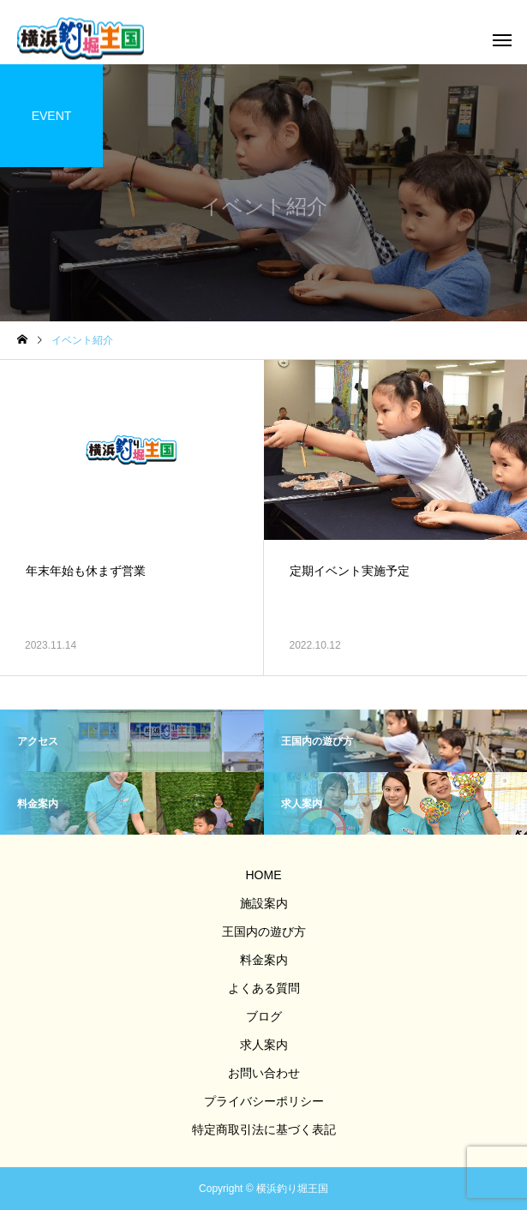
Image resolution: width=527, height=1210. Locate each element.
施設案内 (264, 903)
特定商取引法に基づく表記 (264, 1129)
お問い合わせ (264, 1073)
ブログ (264, 1016)
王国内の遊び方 (264, 931)
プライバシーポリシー (264, 1101)
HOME (264, 875)
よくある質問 (264, 988)
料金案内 (264, 960)
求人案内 (264, 1044)
